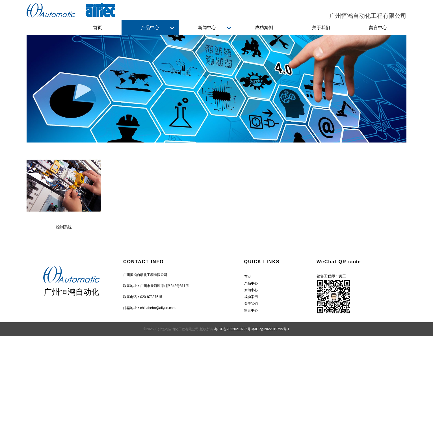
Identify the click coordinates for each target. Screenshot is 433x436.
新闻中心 (207, 27)
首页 (97, 27)
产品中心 (150, 27)
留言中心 (378, 27)
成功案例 (264, 27)
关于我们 (321, 27)
